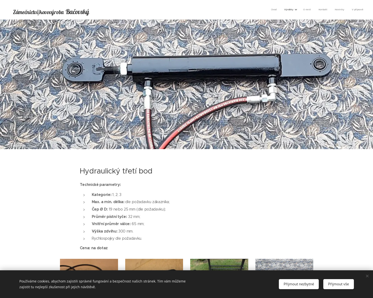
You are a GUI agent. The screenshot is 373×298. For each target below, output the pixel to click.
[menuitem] (324, 10)
